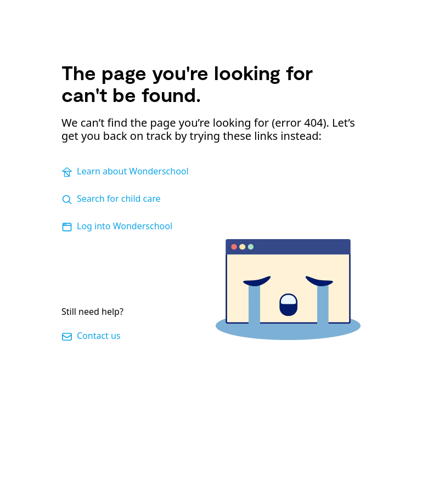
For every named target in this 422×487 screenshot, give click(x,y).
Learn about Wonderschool (125, 171)
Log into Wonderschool (116, 226)
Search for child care (111, 198)
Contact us (91, 336)
